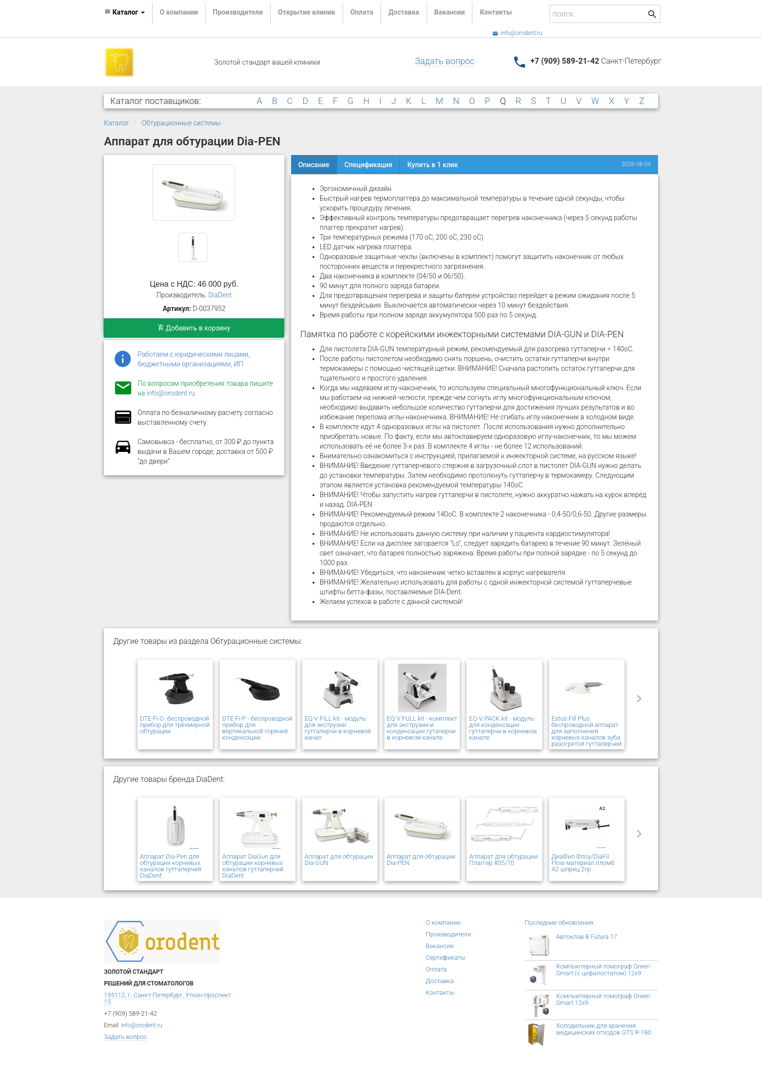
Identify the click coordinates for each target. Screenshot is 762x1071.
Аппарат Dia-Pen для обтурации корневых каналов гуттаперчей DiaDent (170, 866)
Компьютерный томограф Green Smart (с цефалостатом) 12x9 (603, 970)
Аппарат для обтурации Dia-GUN (339, 859)
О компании (179, 12)
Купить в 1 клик (432, 165)
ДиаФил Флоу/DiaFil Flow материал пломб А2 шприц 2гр (583, 863)
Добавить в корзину (193, 328)
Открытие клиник (306, 12)
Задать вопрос (444, 61)
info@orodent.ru (517, 33)
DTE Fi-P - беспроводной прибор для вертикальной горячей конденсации (257, 728)
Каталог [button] (124, 12)
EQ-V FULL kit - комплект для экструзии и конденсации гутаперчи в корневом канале (422, 728)
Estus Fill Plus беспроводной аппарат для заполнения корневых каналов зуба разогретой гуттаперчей (587, 731)
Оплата (361, 12)
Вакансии (449, 12)
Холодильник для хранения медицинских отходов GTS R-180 (604, 1029)
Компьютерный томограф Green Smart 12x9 (603, 999)
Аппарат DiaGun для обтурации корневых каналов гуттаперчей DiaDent (252, 866)
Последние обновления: (560, 922)
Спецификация (369, 165)
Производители (238, 12)
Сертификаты (446, 957)
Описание (313, 165)
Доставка (403, 12)
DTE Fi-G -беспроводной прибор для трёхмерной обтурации (174, 725)
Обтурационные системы (181, 123)
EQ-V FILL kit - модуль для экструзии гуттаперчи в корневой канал (338, 728)
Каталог (116, 123)
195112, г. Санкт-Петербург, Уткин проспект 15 (167, 998)
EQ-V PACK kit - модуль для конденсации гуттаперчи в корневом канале (503, 728)
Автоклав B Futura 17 (586, 936)
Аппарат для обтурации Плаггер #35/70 (503, 859)
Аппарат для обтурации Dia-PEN (421, 859)
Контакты (496, 12)
